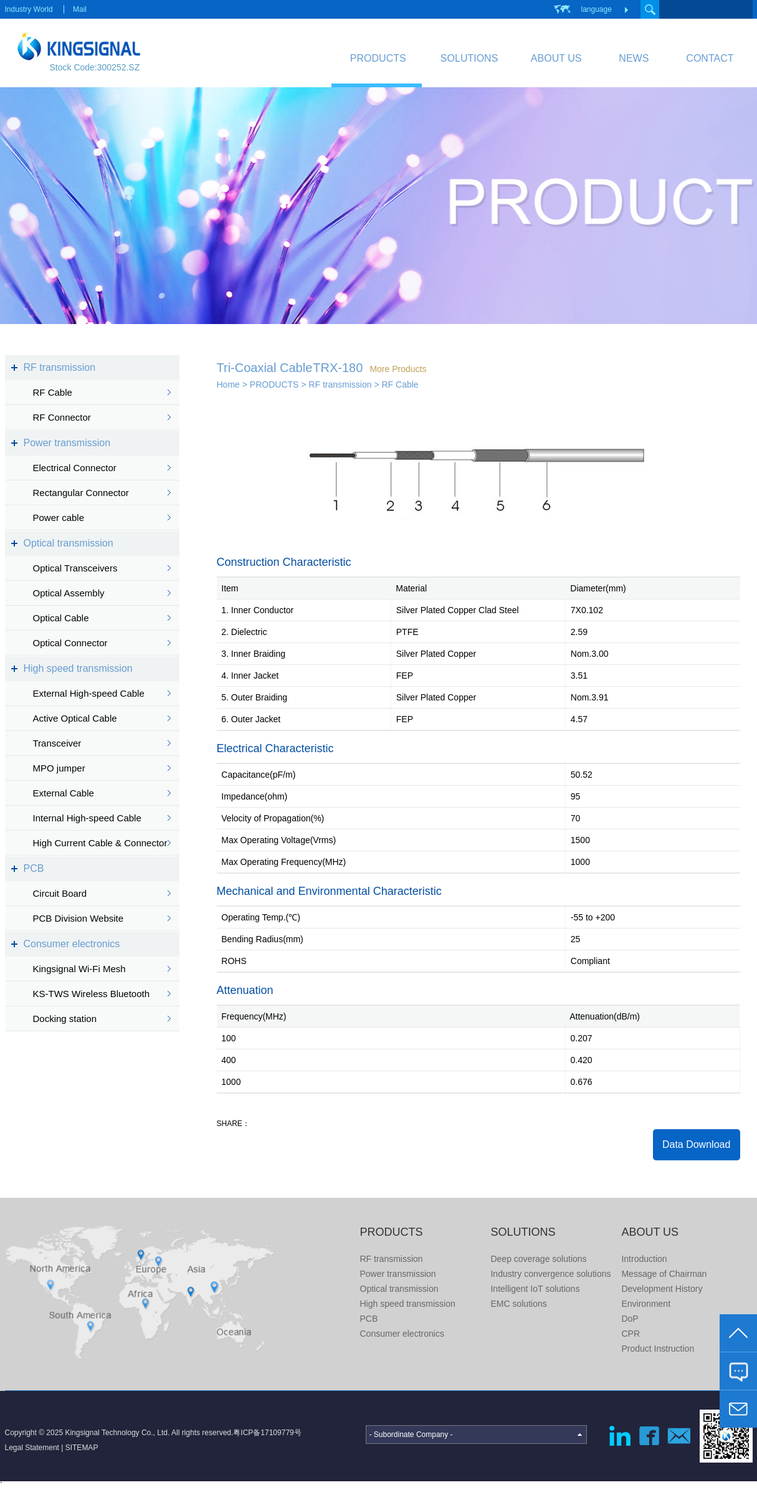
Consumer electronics (72, 943)
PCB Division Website (78, 918)
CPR (630, 1334)
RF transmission (60, 367)
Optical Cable (61, 618)
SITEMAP (81, 1447)
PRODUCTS (378, 58)
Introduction (644, 1259)
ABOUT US (556, 58)
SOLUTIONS (469, 58)
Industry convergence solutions (550, 1274)
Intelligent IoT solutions (534, 1289)
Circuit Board (60, 893)
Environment (645, 1304)
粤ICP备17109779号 (267, 1432)
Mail (80, 9)
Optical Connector (70, 643)
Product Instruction (657, 1349)
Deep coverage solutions (538, 1259)
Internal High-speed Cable (87, 818)
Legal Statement (32, 1447)
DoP (629, 1319)
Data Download (696, 1144)
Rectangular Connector (81, 492)
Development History (661, 1289)
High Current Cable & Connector (100, 843)
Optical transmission (68, 543)
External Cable (63, 793)
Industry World (29, 9)
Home (228, 384)
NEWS (634, 58)
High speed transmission (78, 668)
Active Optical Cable (75, 718)
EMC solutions (518, 1304)
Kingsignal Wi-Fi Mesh (79, 968)
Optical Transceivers (75, 568)
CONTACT (709, 58)
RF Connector (62, 417)
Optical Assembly (69, 593)
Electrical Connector (75, 467)
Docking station (65, 1018)
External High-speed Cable (89, 693)
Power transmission (67, 442)
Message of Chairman (664, 1274)
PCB (34, 868)
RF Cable (52, 392)
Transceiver (57, 743)
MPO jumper (59, 768)
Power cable (59, 517)
